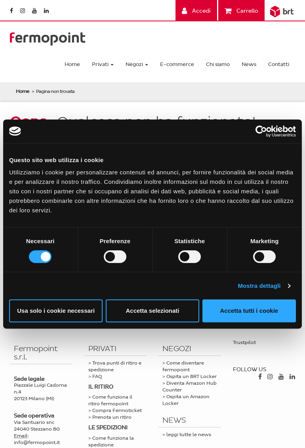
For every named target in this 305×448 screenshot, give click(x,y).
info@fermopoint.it (37, 442)
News (249, 64)
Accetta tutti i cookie (249, 310)
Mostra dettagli (259, 285)
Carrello (241, 11)
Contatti (278, 64)
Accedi (196, 11)
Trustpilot (244, 342)
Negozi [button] (137, 64)
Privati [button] (103, 64)
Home (72, 64)
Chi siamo (218, 64)
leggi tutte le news (188, 434)
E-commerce (177, 64)
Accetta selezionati (152, 310)
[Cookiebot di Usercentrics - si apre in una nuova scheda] (261, 131)
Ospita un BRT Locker (191, 376)
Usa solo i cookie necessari (56, 310)
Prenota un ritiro (112, 417)
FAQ (97, 376)
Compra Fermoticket (117, 410)
